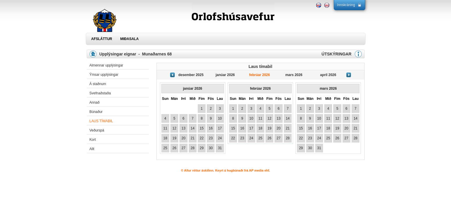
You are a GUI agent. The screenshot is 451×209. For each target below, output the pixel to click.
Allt (92, 149)
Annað (95, 102)
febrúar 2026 (259, 75)
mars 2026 (293, 75)
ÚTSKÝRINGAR (337, 54)
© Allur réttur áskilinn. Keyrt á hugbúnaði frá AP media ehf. (225, 170)
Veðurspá (97, 130)
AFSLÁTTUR (101, 39)
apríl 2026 (328, 75)
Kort (93, 140)
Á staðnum (98, 84)
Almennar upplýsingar (106, 65)
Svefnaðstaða (100, 93)
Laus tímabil (101, 121)
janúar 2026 (225, 75)
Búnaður (96, 112)
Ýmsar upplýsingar (104, 75)
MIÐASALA (129, 39)
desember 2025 (191, 75)
